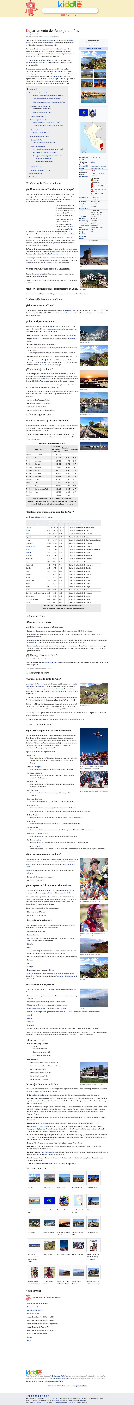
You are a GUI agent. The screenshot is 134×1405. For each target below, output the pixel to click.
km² (96, 206)
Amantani (43, 348)
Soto (53, 348)
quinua (47, 691)
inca (68, 938)
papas (28, 691)
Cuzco (28, 54)
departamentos (46, 40)
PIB (80, 221)
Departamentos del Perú (35, 1310)
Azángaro (29, 543)
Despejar (91, 10)
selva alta (61, 329)
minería (74, 684)
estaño (61, 689)
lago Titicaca (67, 258)
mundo (72, 338)
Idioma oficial (83, 166)
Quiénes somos (47, 1402)
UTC (92, 229)
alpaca (72, 689)
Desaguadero (30, 546)
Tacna (43, 51)
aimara (104, 166)
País (81, 170)
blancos (32, 631)
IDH (80, 227)
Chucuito (43, 362)
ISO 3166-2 (82, 236)
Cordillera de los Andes (59, 374)
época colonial (57, 76)
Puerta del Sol (62, 234)
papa (61, 69)
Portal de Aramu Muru (52, 254)
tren (49, 280)
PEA (52, 697)
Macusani (38, 773)
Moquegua (50, 51)
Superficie (82, 204)
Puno (92, 160)
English (76, 15)
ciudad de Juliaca (59, 391)
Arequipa (67, 51)
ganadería (30, 686)
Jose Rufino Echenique (41, 1095)
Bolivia (28, 51)
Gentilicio (82, 218)
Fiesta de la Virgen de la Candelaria (39, 60)
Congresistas (83, 176)
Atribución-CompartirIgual (60, 1378)
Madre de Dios (59, 49)
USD (93, 223)
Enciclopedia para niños (32, 34)
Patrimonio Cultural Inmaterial (65, 976)
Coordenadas (83, 157)
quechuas (33, 640)
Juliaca (93, 162)
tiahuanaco (62, 231)
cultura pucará (67, 71)
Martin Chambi (92, 1158)
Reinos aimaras (34, 238)
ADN (27, 202)
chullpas (53, 242)
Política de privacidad (61, 1402)
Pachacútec (30, 263)
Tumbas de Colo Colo (56, 251)
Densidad (83, 216)
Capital (81, 160)
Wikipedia (56, 1400)
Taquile (49, 348)
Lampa (28, 552)
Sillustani (45, 245)
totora (59, 902)
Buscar (95, 11)
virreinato (36, 274)
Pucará (29, 1012)
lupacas (28, 866)
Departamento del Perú (93, 48)
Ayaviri (28, 537)
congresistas (35, 665)
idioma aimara (57, 925)
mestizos (33, 634)
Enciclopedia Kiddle (58, 1376)
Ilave (27, 534)
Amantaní (64, 1008)
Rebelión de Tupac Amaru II (36, 81)
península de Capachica (37, 1008)
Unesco (50, 893)
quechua (49, 260)
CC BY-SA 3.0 (55, 1398)
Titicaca (35, 338)
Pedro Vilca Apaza (52, 1129)
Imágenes (69, 15)
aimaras (32, 646)
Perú (94, 170)
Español (93, 166)
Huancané (29, 565)
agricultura (40, 686)
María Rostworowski (47, 1152)
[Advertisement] (67, 22)
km (38, 938)
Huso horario (83, 229)
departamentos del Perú (49, 662)
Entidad (81, 168)
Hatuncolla (30, 1001)
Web (63, 15)
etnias (45, 258)
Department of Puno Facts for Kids (50, 1297)
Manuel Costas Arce (40, 1126)
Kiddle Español (30, 1402)
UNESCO (30, 978)
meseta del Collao (70, 310)
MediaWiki (83, 1400)
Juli (67, 254)
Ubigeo (81, 238)
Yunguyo (29, 555)
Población (82, 208)
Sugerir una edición (80, 1386)
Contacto (72, 1402)
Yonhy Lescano (40, 1129)
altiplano (52, 326)
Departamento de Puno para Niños (37, 1381)
